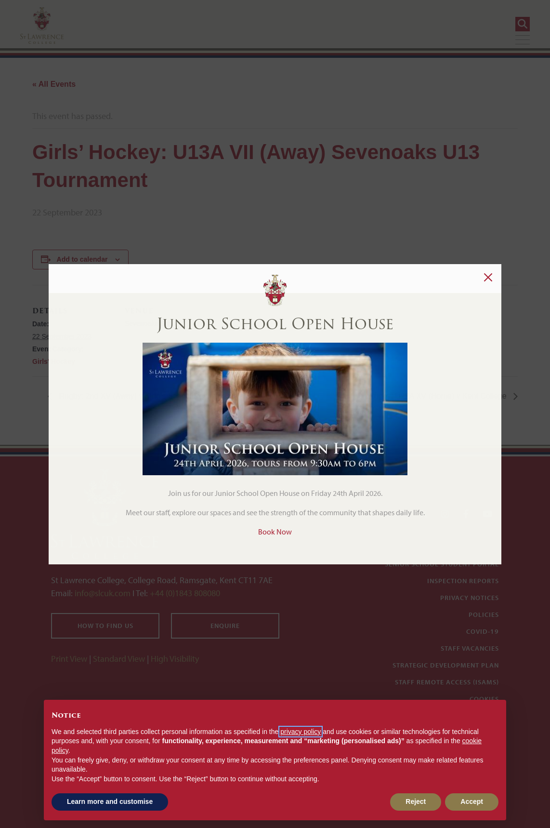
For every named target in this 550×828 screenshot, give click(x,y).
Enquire (225, 625)
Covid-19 (482, 631)
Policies (484, 614)
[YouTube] (487, 514)
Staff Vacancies (470, 648)
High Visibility (175, 658)
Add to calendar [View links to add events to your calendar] (82, 259)
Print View (69, 658)
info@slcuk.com (103, 593)
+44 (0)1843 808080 (184, 593)
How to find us (105, 625)
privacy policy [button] (300, 731)
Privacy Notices (469, 597)
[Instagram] (445, 514)
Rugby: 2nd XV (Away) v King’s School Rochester (143, 396)
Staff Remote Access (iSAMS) (447, 682)
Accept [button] (471, 801)
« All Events (54, 84)
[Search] (522, 24)
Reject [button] (416, 801)
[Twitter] (423, 514)
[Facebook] (466, 514)
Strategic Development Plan (446, 665)
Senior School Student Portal (442, 564)
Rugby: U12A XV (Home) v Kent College (438, 396)
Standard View (119, 658)
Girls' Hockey (53, 361)
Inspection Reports (463, 580)
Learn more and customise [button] (110, 801)
